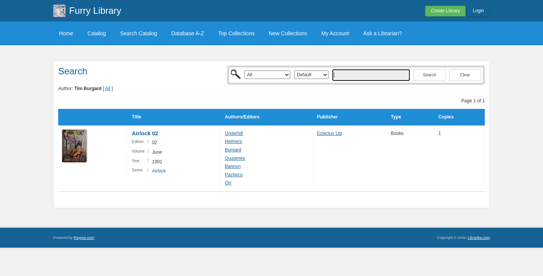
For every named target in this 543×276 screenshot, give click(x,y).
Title (136, 117)
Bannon (232, 166)
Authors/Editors (242, 117)
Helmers (233, 141)
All (107, 88)
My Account (335, 33)
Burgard (233, 150)
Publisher (327, 117)
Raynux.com (84, 237)
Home (66, 33)
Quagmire (235, 158)
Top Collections (236, 33)
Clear (465, 74)
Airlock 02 (145, 133)
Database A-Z (187, 33)
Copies (446, 117)
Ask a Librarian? (382, 33)
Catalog (96, 33)
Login (478, 10)
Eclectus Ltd (329, 133)
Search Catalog (138, 33)
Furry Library (95, 10)
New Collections (288, 33)
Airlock (159, 171)
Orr (228, 183)
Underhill (234, 133)
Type (396, 117)
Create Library (445, 10)
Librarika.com (479, 237)
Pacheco (234, 174)
